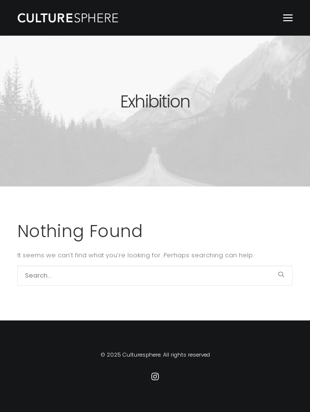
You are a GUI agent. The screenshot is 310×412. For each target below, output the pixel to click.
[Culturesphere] (68, 18)
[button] (288, 18)
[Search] (155, 276)
